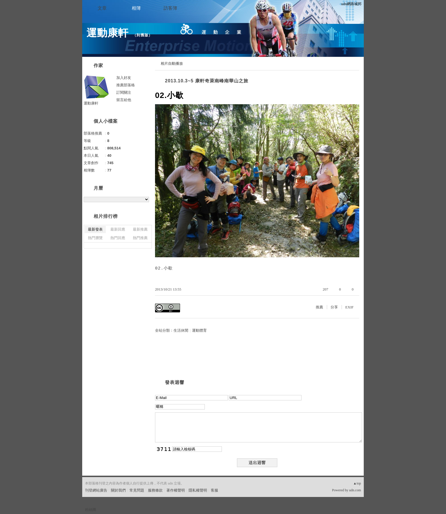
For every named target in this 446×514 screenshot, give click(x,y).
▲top (357, 483)
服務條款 (155, 490)
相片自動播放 (172, 63)
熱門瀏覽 (95, 238)
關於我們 (118, 490)
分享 (334, 307)
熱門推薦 (140, 238)
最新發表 (95, 229)
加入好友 (123, 78)
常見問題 (136, 490)
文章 (102, 8)
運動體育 (199, 330)
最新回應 (117, 229)
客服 (214, 490)
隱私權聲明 (198, 490)
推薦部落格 (125, 85)
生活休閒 (181, 330)
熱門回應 (117, 238)
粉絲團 (90, 509)
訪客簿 (170, 8)
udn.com (355, 490)
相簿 (136, 8)
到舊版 (142, 35)
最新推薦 (140, 229)
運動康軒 (107, 33)
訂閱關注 (123, 92)
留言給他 (123, 100)
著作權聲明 (175, 490)
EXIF (349, 307)
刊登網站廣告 (96, 490)
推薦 (319, 307)
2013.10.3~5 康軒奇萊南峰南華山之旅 (206, 80)
